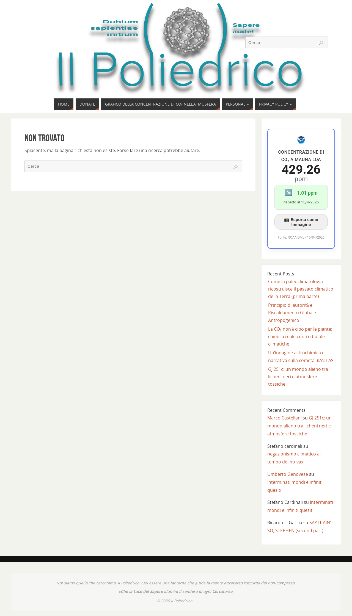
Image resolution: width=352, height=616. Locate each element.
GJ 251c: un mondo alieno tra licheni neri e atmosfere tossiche (298, 376)
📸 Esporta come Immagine (301, 222)
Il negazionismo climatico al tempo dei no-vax (294, 454)
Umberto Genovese (287, 474)
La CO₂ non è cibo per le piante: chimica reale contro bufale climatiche (300, 336)
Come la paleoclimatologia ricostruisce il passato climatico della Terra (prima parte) (300, 288)
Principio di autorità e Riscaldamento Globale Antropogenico (292, 312)
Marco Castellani (284, 418)
